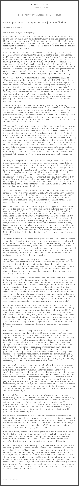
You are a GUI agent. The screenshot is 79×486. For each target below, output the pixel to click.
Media (49, 15)
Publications (38, 15)
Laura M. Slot (39, 4)
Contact (57, 15)
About (28, 15)
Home (20, 15)
